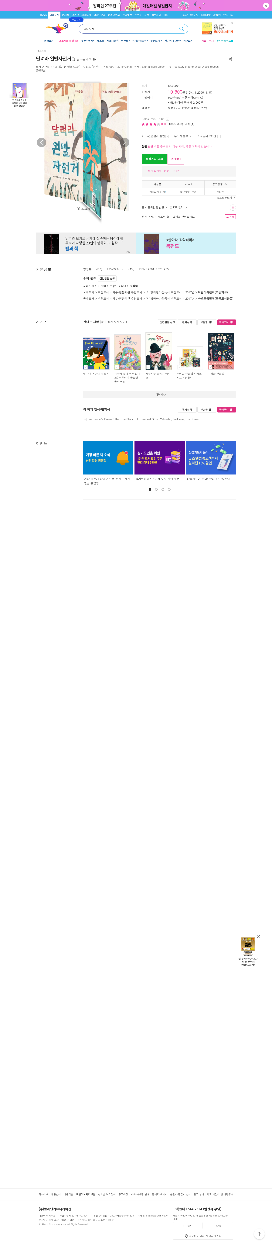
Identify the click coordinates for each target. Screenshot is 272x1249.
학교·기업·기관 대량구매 (220, 1194)
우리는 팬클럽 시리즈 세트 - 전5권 (189, 375)
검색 (181, 28)
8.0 (164, 124)
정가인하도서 (139, 41)
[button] (150, 489)
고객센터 (217, 14)
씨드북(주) (109, 66)
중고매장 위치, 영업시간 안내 (205, 1236)
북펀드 (187, 41)
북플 (203, 41)
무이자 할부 (183, 136)
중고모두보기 (226, 197)
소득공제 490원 (209, 136)
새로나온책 (113, 41)
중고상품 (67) (220, 184)
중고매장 (127, 15)
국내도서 (54, 15)
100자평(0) (176, 124)
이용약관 (68, 1194)
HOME (43, 14)
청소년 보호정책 (107, 1194)
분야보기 (48, 41)
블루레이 (156, 15)
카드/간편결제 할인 (155, 136)
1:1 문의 (187, 1225)
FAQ (218, 1225)
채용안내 (56, 1194)
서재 (211, 41)
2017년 (189, 292)
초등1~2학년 (118, 286)
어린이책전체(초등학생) (213, 292)
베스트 (100, 41)
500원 (220, 192)
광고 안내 (199, 1194)
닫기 (266, 5)
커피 (166, 15)
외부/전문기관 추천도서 (127, 292)
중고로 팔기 (179, 207)
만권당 (75, 15)
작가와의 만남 (172, 41)
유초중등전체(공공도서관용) (215, 298)
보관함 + (176, 159)
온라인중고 (114, 15)
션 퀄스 (68, 66)
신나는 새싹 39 (86, 59)
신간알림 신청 (107, 278)
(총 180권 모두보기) (113, 322)
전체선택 (187, 322)
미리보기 (85, 209)
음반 (146, 15)
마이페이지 (205, 14)
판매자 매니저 (159, 1194)
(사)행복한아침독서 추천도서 (164, 292)
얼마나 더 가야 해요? (95, 373)
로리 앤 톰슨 (43, 66)
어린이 (102, 286)
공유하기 (230, 59)
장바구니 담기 (226, 322)
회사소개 (43, 1194)
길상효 (87, 66)
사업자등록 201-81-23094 (73, 1215)
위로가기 (259, 1234)
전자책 (65, 15)
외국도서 (86, 15)
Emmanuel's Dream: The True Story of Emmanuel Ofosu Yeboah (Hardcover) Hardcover (143, 419)
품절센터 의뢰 (154, 159)
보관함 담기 (206, 322)
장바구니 (228, 14)
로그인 (185, 14)
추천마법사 (87, 41)
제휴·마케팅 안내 (140, 1194)
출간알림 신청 (188, 192)
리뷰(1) (189, 124)
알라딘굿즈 (99, 15)
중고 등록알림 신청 (155, 207)
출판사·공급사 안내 (180, 1194)
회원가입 (194, 14)
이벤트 (124, 41)
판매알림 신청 (156, 192)
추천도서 (155, 41)
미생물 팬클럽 (216, 373)
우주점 (138, 15)
